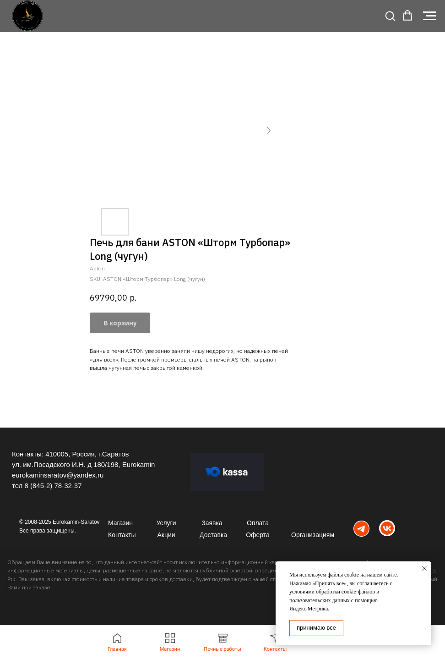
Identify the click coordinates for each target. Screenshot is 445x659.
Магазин (120, 523)
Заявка (211, 523)
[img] (361, 529)
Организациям (312, 534)
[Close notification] (424, 568)
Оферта (258, 534)
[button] (390, 15)
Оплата (258, 523)
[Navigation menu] (429, 16)
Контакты (122, 534)
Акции (166, 534)
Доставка (213, 534)
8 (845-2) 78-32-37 (52, 485)
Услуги (166, 523)
